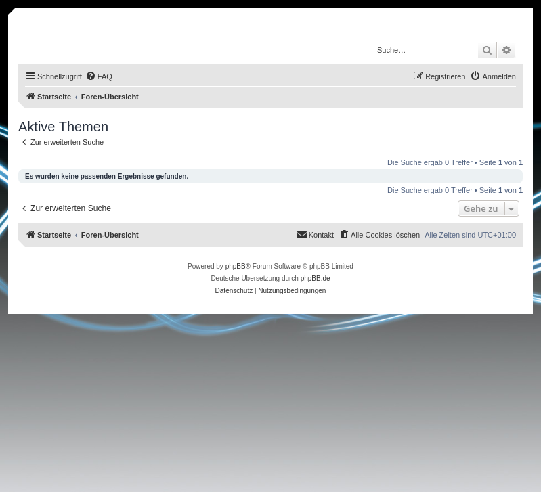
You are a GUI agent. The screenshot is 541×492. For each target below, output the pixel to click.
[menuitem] (98, 76)
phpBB (235, 266)
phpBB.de (315, 278)
